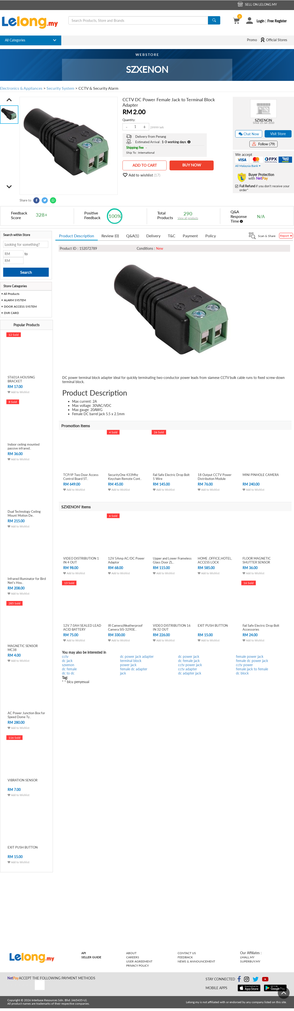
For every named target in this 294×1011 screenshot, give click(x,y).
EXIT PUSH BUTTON (23, 847)
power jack (128, 665)
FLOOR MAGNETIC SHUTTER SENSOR (257, 560)
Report (286, 235)
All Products (11, 294)
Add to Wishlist (18, 392)
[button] (9, 100)
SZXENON (263, 120)
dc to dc (68, 673)
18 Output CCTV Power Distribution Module (215, 477)
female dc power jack (252, 661)
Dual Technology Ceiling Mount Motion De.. (24, 513)
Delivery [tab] (153, 235)
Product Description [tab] (76, 235)
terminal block (130, 661)
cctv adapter (187, 669)
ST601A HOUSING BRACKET (21, 379)
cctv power (244, 665)
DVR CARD (11, 313)
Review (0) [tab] (110, 235)
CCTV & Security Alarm (98, 88)
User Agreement (139, 961)
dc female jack (189, 661)
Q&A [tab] (132, 235)
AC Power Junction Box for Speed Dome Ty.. (26, 715)
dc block (242, 673)
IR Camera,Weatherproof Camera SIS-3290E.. (125, 627)
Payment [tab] (190, 235)
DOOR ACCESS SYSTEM (20, 306)
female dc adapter (133, 669)
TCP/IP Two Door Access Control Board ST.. (80, 477)
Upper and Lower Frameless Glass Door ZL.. (172, 560)
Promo (252, 40)
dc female (69, 669)
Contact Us (187, 953)
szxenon (68, 665)
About (131, 953)
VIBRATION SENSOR (22, 780)
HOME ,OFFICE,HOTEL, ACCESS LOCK (215, 560)
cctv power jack (190, 665)
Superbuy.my (250, 961)
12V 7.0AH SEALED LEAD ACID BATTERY (82, 627)
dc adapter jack (189, 673)
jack (123, 673)
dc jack (67, 661)
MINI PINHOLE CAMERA (261, 475)
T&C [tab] (171, 235)
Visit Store (278, 134)
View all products (188, 218)
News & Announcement (196, 961)
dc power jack (188, 656)
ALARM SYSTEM (15, 300)
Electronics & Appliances (21, 88)
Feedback (185, 957)
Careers (132, 957)
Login (260, 21)
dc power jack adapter (137, 656)
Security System (60, 88)
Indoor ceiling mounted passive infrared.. (23, 446)
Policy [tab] (210, 235)
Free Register (277, 21)
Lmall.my (247, 957)
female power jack (249, 656)
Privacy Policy (137, 965)
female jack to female (252, 669)
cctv (65, 656)
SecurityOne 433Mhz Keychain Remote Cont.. (125, 477)
